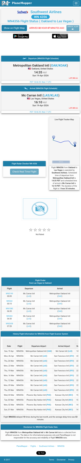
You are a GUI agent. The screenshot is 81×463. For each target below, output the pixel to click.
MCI (70, 395)
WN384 (9, 316)
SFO (71, 356)
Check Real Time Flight (24, 171)
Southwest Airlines (46, 12)
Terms (53, 460)
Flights (33, 446)
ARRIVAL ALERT (73, 28)
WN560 (9, 301)
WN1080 (9, 309)
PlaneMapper (22, 446)
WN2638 (9, 324)
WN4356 (60, 446)
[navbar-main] (76, 3)
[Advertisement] (40, 47)
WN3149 (9, 294)
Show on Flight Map (14, 28)
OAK (60, 296)
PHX (48, 395)
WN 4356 (40, 17)
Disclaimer (62, 460)
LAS (29, 296)
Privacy (72, 460)
